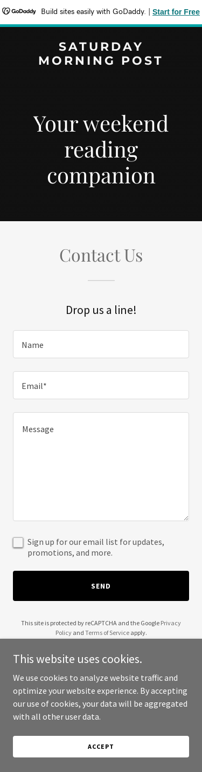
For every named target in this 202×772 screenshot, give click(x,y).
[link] (101, 61)
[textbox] (101, 344)
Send (101, 586)
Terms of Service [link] (107, 632)
